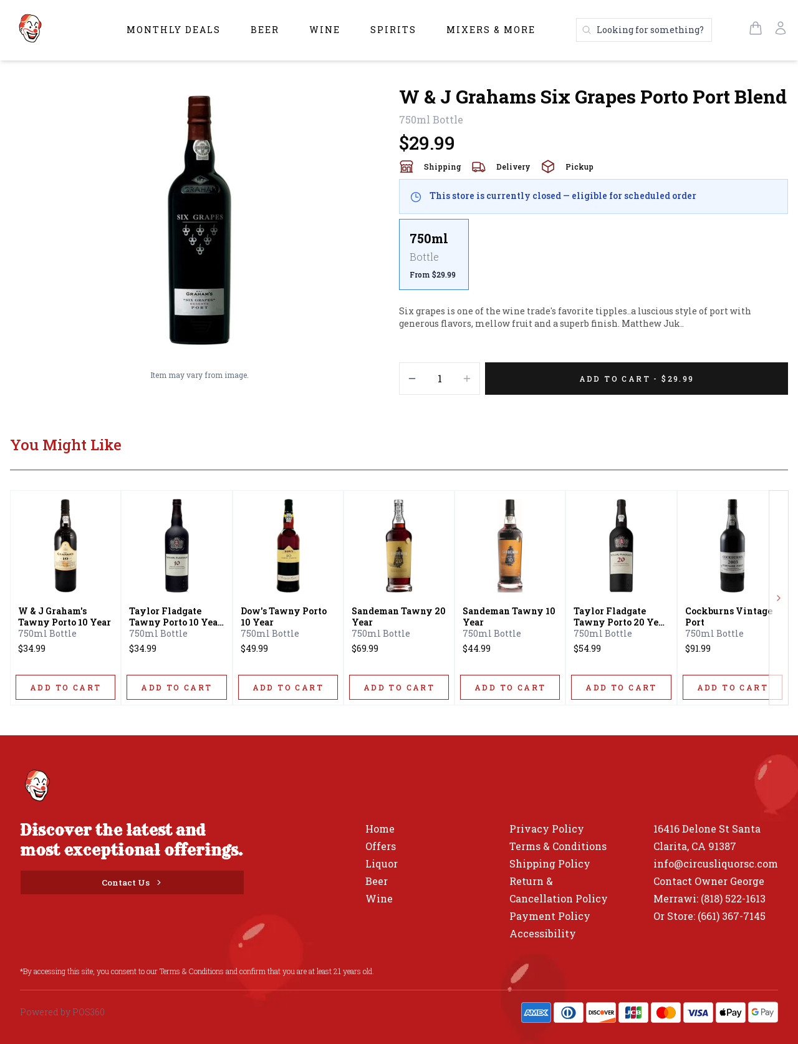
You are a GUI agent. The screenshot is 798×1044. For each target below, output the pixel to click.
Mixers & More (491, 30)
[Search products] (644, 30)
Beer (265, 30)
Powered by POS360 (62, 1012)
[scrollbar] (593, 259)
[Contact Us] (132, 882)
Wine (324, 30)
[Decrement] (412, 378)
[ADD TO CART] (65, 687)
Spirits (393, 30)
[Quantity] (439, 378)
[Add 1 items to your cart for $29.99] (636, 378)
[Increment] (467, 378)
